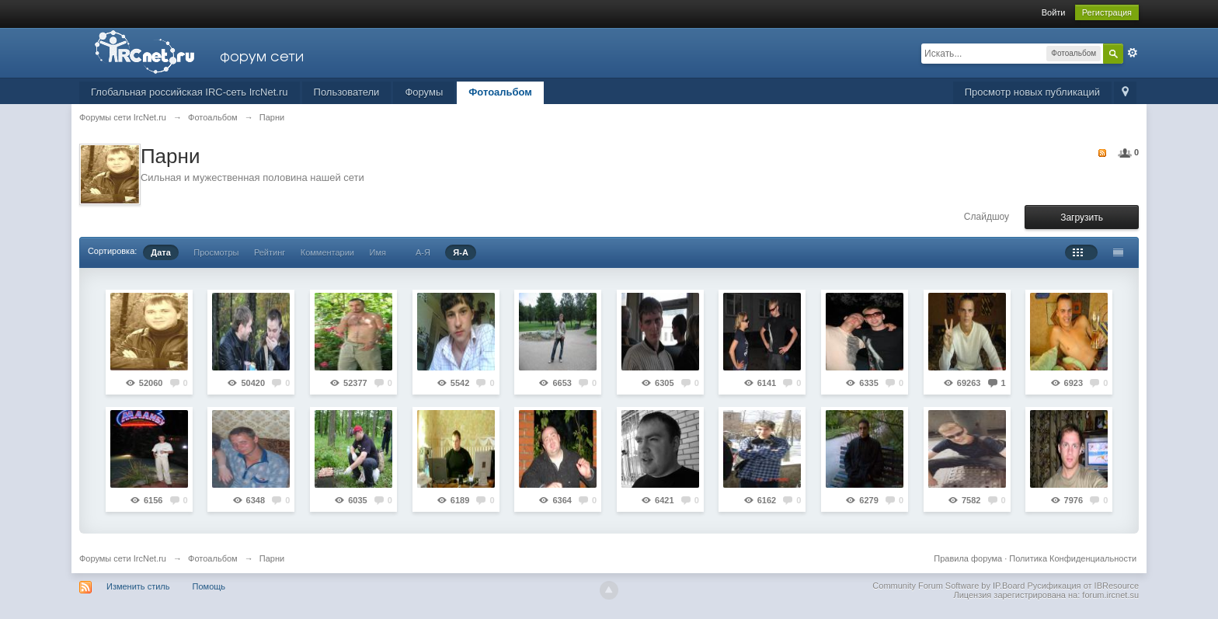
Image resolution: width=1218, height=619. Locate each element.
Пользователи (347, 92)
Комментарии (327, 252)
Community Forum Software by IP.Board (948, 585)
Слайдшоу (986, 216)
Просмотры (215, 252)
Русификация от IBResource (1082, 585)
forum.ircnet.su (1110, 595)
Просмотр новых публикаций (1032, 92)
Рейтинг (269, 252)
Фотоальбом (500, 92)
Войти (1054, 12)
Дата (160, 252)
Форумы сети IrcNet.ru (122, 558)
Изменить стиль (138, 586)
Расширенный (1132, 53)
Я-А (460, 252)
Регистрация (1107, 12)
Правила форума (968, 558)
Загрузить (1081, 217)
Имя (377, 252)
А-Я (423, 252)
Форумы (424, 92)
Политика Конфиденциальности (1072, 558)
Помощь (209, 586)
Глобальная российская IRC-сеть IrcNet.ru (189, 92)
